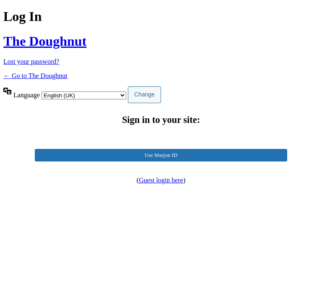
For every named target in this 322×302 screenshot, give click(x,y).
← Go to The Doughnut (35, 75)
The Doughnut (44, 41)
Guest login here (161, 180)
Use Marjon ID (161, 155)
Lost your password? (31, 61)
